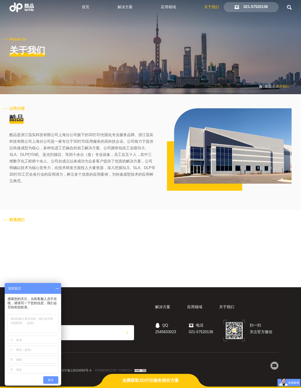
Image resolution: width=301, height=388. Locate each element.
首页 (85, 7)
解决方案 (125, 7)
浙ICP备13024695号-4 (74, 370)
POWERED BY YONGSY (113, 370)
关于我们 (211, 7)
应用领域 (168, 7)
